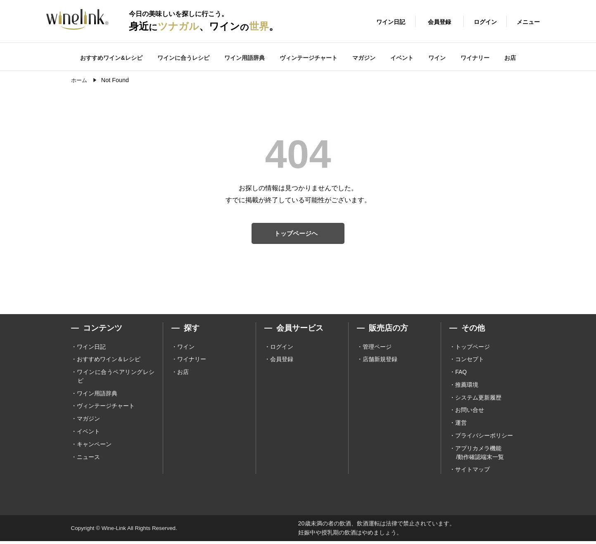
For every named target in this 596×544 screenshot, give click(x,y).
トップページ (472, 348)
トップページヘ (296, 233)
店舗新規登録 (380, 360)
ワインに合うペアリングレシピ (115, 378)
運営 (461, 424)
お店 (510, 57)
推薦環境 (466, 386)
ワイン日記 (91, 348)
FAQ (461, 373)
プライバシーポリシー (484, 437)
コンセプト (469, 360)
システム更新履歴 (478, 399)
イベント (401, 57)
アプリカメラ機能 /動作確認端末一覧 (479, 454)
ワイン (437, 57)
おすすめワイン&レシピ (111, 57)
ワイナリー (475, 57)
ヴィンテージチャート (308, 57)
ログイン (281, 348)
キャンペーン (94, 446)
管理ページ (377, 348)
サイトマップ (472, 472)
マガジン (363, 57)
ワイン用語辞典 (244, 57)
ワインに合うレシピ (183, 57)
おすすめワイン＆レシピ (108, 360)
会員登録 (281, 360)
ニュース (88, 459)
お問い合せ (469, 412)
